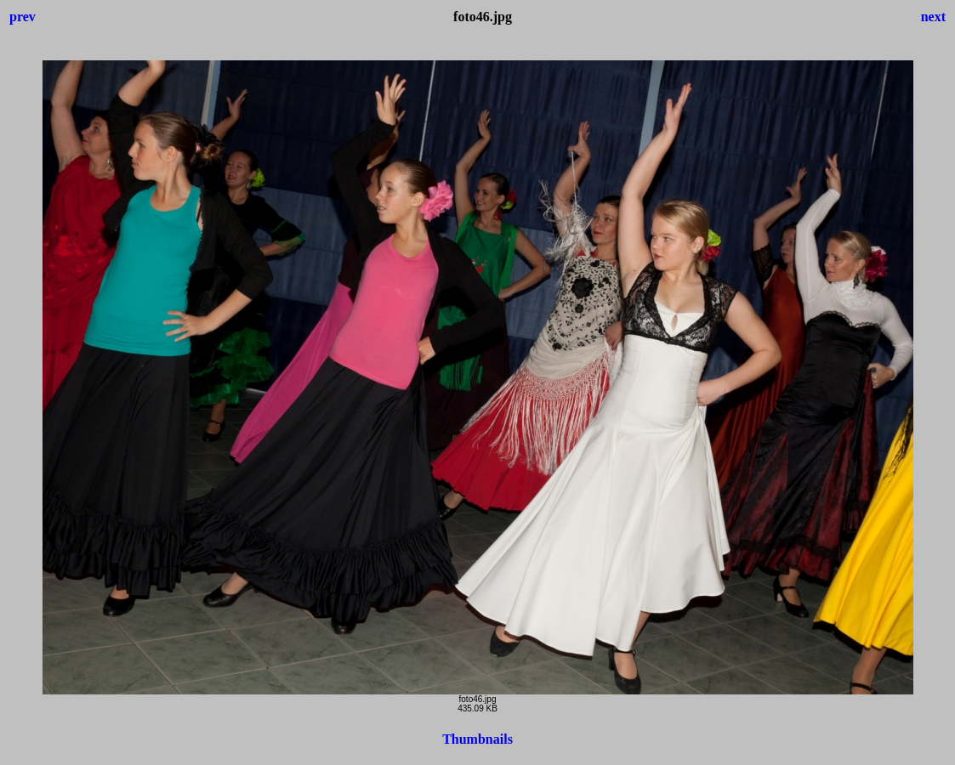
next (933, 16)
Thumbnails (477, 739)
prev (22, 16)
